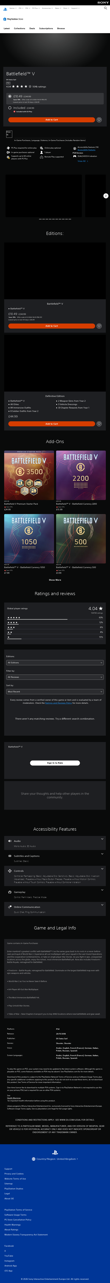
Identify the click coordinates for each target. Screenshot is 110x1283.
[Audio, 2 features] (55, 840)
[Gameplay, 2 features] (55, 891)
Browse (61, 25)
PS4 (26, 8)
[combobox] (55, 659)
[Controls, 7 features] (55, 873)
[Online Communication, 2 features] (55, 906)
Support (74, 8)
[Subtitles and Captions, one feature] (55, 855)
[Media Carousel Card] (44, 193)
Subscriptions (46, 25)
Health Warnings (14, 1095)
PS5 (20, 8)
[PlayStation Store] (13, 16)
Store (65, 8)
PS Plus (35, 8)
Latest (7, 25)
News (57, 8)
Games (11, 8)
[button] (86, 147)
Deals (32, 25)
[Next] (105, 193)
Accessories (46, 8)
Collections (19, 25)
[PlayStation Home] (5, 8)
